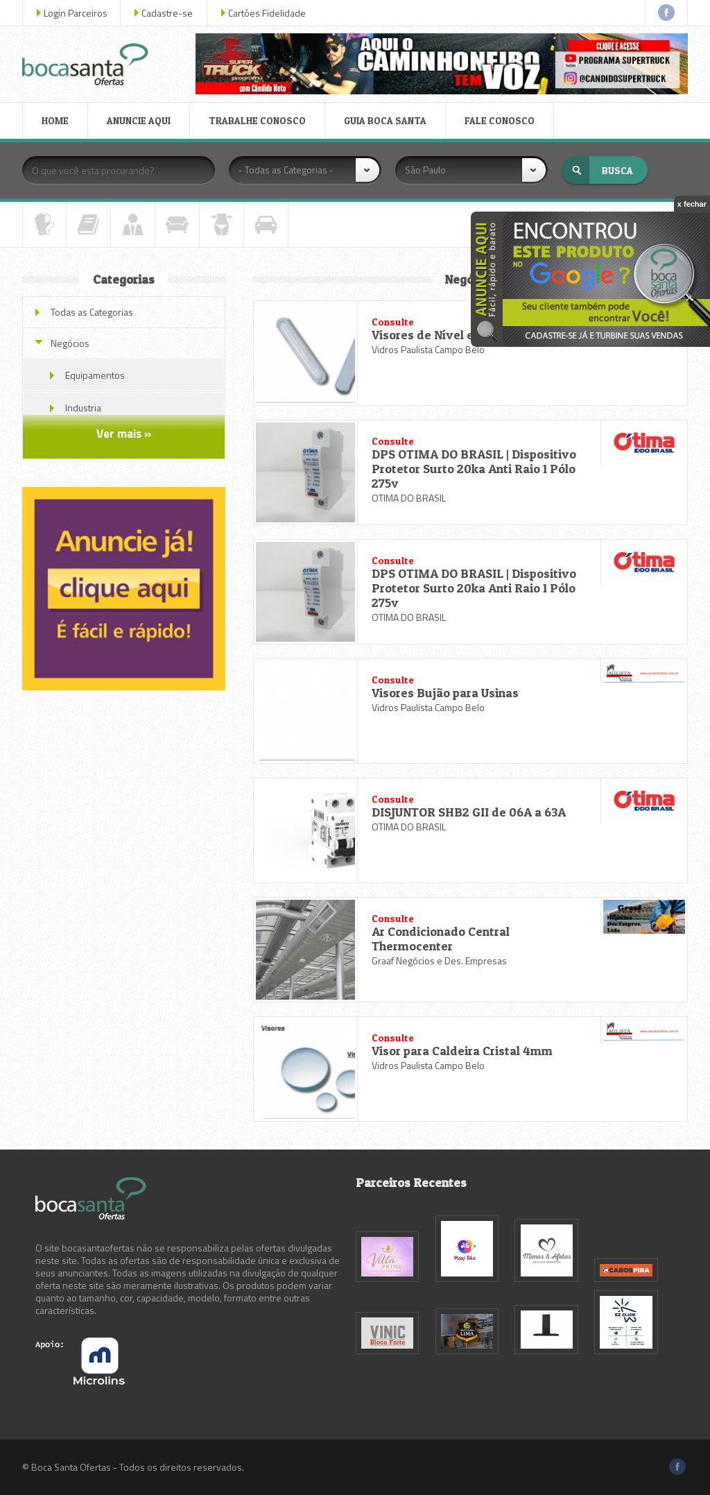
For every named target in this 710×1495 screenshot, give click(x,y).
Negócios (70, 343)
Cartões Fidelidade (267, 13)
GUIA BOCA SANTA (385, 120)
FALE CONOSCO (500, 120)
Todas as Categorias (92, 312)
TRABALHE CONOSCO (257, 120)
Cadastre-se (167, 13)
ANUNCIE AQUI (139, 120)
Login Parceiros (75, 13)
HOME (55, 120)
